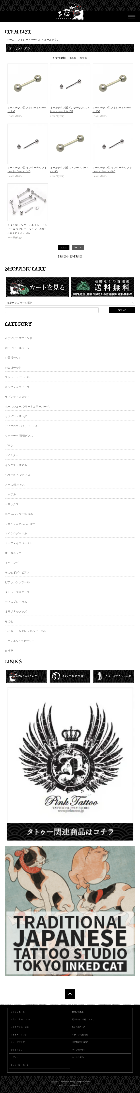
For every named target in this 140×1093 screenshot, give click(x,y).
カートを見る (78, 1057)
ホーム (10, 39)
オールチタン (51, 39)
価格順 (72, 58)
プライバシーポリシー (21, 1065)
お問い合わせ (78, 1012)
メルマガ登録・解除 (20, 1027)
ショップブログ (18, 1042)
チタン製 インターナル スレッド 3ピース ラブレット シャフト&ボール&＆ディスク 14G (26, 229)
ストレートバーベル (29, 39)
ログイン (15, 1057)
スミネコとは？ (79, 1027)
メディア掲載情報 (80, 1035)
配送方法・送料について (83, 1019)
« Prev (64, 247)
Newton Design (74, 1085)
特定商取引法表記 (80, 1042)
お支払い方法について (21, 1019)
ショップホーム (18, 1012)
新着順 (83, 58)
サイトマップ (17, 1050)
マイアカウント (79, 1050)
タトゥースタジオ (19, 1035)
